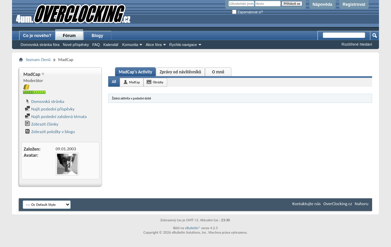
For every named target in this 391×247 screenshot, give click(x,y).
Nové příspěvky (76, 45)
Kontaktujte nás (306, 203)
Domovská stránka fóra (40, 45)
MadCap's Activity (135, 71)
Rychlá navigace (183, 45)
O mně (218, 71)
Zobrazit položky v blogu (50, 131)
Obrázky (158, 82)
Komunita (130, 45)
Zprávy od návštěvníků (180, 71)
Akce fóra (153, 45)
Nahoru (361, 203)
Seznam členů (38, 59)
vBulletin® (192, 228)
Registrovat (354, 4)
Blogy (97, 35)
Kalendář (110, 45)
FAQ (96, 45)
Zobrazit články (41, 124)
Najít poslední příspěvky (49, 108)
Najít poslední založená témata (56, 116)
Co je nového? (37, 35)
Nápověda (322, 4)
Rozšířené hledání (357, 44)
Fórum (69, 35)
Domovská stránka (44, 101)
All (114, 82)
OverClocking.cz (337, 203)
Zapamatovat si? (247, 12)
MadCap (134, 82)
